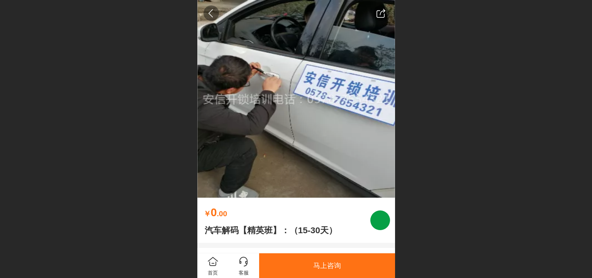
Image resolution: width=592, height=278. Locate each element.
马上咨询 (327, 266)
